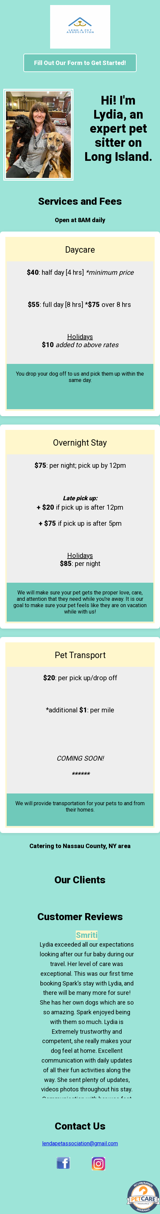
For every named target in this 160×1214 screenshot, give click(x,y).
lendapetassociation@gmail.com (80, 1143)
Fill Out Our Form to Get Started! (80, 62)
